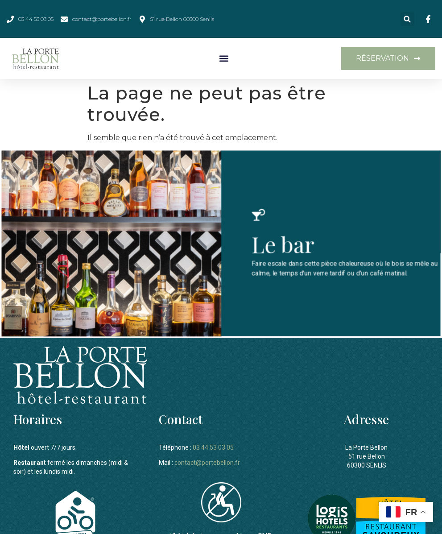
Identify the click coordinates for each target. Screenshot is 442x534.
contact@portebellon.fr (207, 461)
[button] (407, 19)
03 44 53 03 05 (213, 446)
